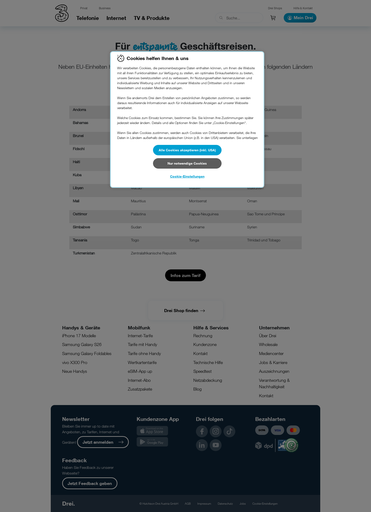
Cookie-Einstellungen (187, 176)
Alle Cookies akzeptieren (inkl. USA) (187, 150)
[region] (187, 119)
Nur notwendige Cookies (187, 163)
